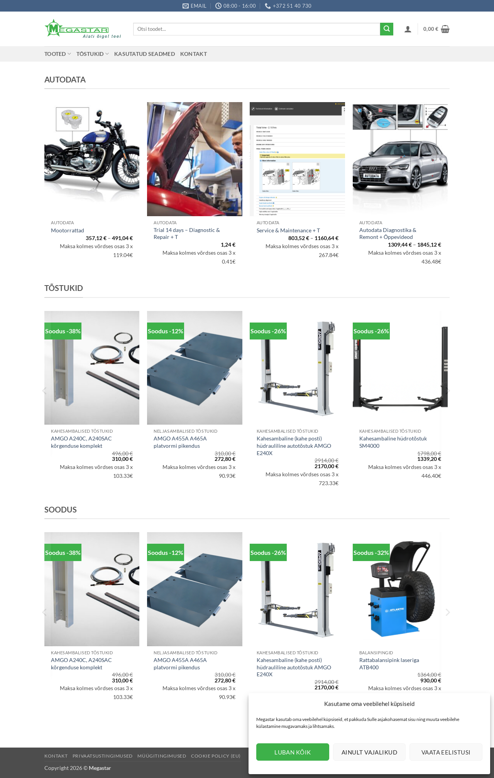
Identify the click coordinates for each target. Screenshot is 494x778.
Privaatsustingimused (103, 756)
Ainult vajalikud (369, 752)
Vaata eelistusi (446, 752)
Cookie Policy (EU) (216, 756)
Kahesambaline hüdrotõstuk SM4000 (393, 442)
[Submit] (386, 29)
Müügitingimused (161, 756)
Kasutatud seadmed (144, 53)
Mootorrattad (67, 230)
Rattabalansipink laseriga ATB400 (389, 663)
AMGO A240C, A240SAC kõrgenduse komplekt (81, 442)
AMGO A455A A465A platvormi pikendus (180, 442)
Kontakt (193, 53)
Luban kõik (292, 752)
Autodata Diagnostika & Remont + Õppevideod (387, 233)
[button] (408, 28)
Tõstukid (92, 53)
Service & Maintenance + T (288, 230)
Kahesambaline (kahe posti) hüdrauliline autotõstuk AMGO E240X (294, 445)
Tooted (57, 53)
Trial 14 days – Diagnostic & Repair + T (187, 233)
